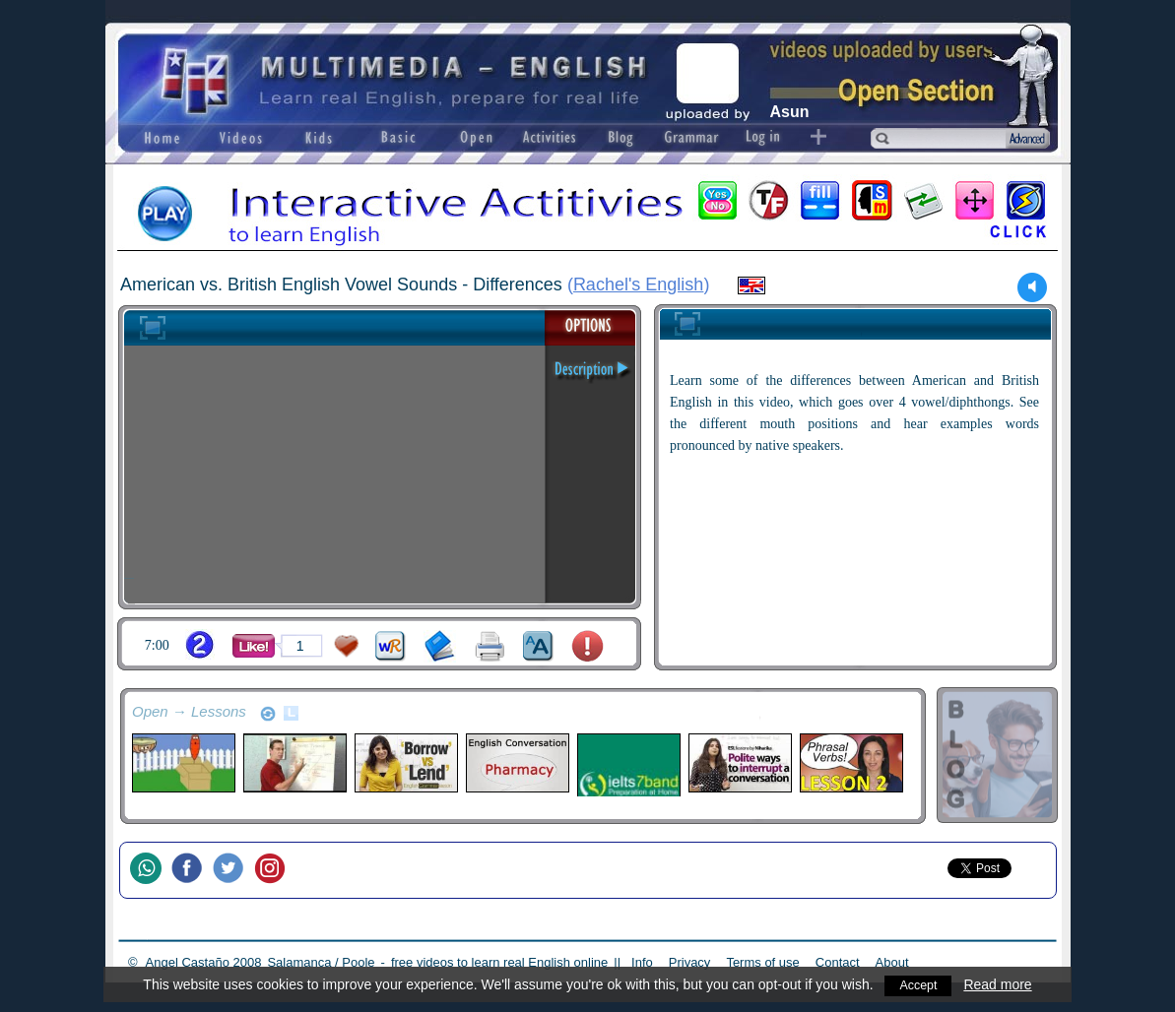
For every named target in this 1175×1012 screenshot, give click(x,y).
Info (642, 962)
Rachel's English (638, 284)
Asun (790, 111)
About (892, 962)
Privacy (690, 962)
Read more (1000, 984)
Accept (918, 984)
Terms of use (762, 962)
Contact (838, 962)
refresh (268, 714)
